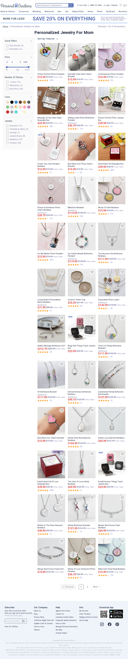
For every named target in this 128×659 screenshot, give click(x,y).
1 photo (15, 82)
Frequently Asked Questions (66, 620)
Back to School (8, 11)
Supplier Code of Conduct (43, 623)
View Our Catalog (11, 626)
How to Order (60, 623)
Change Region (61, 633)
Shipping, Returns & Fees (88, 617)
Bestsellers (16, 49)
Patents (37, 630)
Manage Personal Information (67, 627)
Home (90, 11)
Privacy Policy (39, 617)
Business (123, 11)
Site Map (59, 630)
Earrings (15, 132)
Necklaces (16, 139)
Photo (100, 11)
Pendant (15, 143)
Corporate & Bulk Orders (65, 617)
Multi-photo (16, 85)
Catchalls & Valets (19, 129)
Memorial (49, 11)
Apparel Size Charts (63, 611)
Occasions (24, 11)
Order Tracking (84, 614)
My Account (83, 611)
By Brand (110, 11)
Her (67, 11)
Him (59, 11)
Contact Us (60, 614)
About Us (37, 611)
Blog (35, 614)
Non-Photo (16, 89)
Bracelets (16, 126)
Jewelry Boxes (17, 136)
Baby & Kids (78, 11)
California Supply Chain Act (44, 620)
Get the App (83, 620)
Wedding (37, 11)
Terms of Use (39, 627)
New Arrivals (16, 45)
